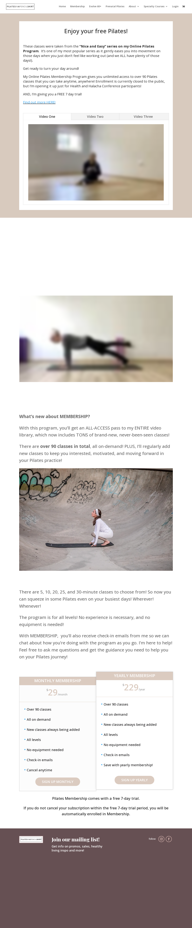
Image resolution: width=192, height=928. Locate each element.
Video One (47, 116)
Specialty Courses (154, 7)
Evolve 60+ (95, 7)
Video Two (95, 116)
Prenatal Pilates (115, 7)
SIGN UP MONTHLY (57, 781)
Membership (77, 7)
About (132, 7)
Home (62, 7)
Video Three (143, 116)
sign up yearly (134, 780)
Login (175, 7)
